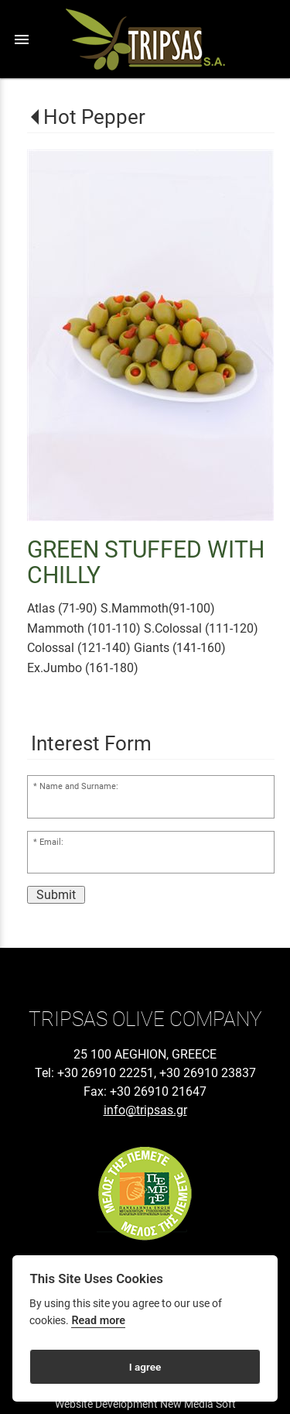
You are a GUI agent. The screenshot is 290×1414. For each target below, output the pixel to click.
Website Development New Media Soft (145, 1404)
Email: (51, 842)
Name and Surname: (78, 786)
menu (21, 39)
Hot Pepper (94, 117)
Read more (98, 1320)
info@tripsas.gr (145, 1110)
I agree (145, 1367)
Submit (56, 894)
